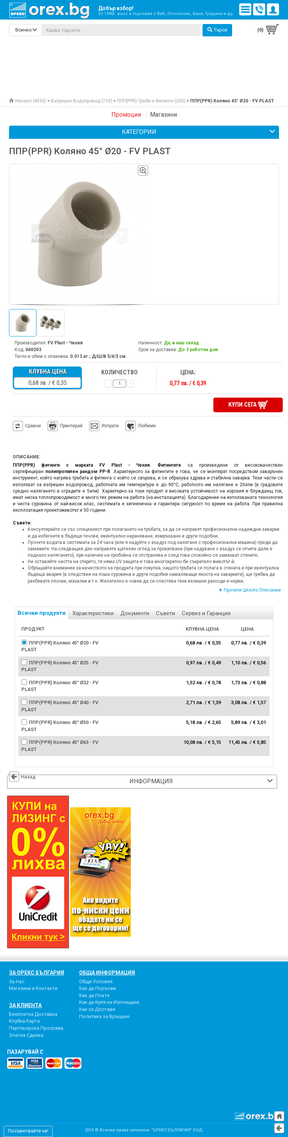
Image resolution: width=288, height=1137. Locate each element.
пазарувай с (25, 1052)
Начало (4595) (27, 101)
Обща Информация (107, 973)
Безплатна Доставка (33, 1014)
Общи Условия (95, 981)
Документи (134, 613)
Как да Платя (94, 995)
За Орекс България (36, 973)
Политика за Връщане (104, 1016)
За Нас (16, 981)
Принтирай (65, 426)
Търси (217, 30)
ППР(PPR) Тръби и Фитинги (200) (151, 101)
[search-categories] (25, 30)
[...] (121, 30)
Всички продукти (42, 613)
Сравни (33, 425)
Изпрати (110, 425)
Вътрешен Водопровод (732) (81, 101)
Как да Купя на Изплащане (109, 1002)
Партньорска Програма (36, 1028)
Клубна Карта (24, 1021)
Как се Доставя (97, 1009)
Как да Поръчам (97, 988)
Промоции (126, 114)
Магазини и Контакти (33, 988)
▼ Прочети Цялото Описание (249, 590)
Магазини (163, 114)
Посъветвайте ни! (28, 1131)
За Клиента (25, 1005)
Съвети (165, 613)
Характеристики (93, 613)
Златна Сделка (26, 1035)
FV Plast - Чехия (65, 342)
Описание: (26, 457)
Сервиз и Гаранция (206, 613)
